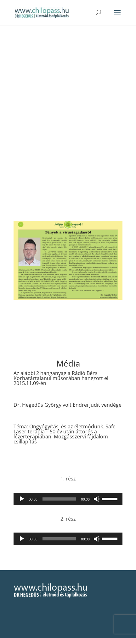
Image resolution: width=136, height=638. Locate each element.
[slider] (59, 499)
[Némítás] (97, 499)
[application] (68, 499)
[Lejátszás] (22, 499)
